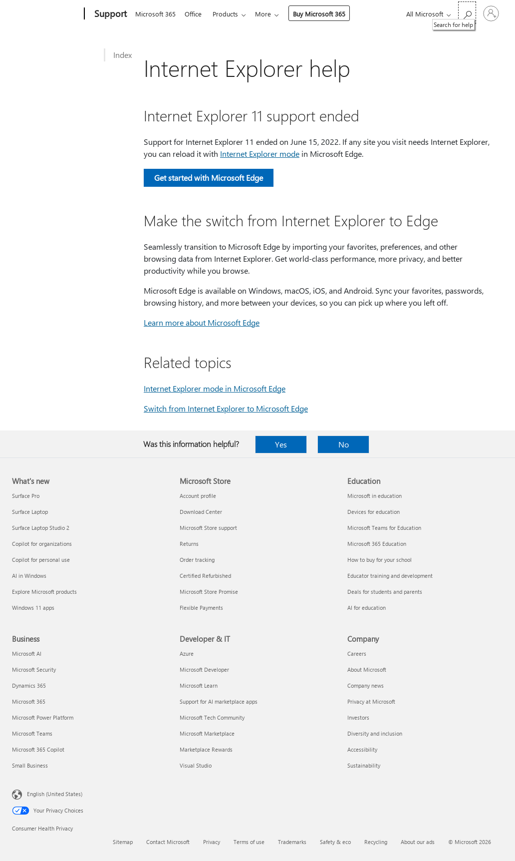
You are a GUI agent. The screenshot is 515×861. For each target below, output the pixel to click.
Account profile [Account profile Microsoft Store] (198, 495)
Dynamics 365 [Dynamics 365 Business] (29, 685)
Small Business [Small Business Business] (30, 765)
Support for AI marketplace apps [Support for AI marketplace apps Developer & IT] (219, 701)
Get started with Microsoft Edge (208, 177)
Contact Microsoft (168, 842)
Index (122, 54)
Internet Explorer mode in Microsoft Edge (214, 388)
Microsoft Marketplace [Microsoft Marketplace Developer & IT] (207, 733)
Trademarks (292, 842)
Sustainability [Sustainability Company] (363, 765)
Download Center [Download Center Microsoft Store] (201, 511)
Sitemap (123, 842)
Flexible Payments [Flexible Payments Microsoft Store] (201, 607)
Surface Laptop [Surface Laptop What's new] (30, 511)
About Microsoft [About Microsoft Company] (366, 669)
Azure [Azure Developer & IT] (187, 653)
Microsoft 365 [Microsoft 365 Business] (28, 701)
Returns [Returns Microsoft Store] (189, 543)
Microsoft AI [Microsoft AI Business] (26, 653)
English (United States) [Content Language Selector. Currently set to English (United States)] (54, 794)
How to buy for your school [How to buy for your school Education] (379, 559)
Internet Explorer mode (259, 153)
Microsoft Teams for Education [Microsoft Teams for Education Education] (384, 527)
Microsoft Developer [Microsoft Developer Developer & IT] (204, 669)
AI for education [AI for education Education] (366, 607)
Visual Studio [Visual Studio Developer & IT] (196, 765)
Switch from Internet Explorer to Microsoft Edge (226, 408)
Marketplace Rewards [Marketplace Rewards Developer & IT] (206, 749)
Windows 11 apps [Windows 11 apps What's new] (33, 607)
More (269, 13)
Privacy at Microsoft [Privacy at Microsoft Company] (371, 701)
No (343, 444)
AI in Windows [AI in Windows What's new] (29, 575)
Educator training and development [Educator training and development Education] (390, 575)
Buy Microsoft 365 (325, 13)
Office (195, 13)
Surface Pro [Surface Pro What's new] (25, 495)
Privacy (211, 842)
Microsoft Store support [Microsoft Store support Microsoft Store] (208, 527)
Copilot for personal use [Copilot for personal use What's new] (41, 559)
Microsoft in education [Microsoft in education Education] (374, 495)
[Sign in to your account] (491, 13)
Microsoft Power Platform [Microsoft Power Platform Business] (42, 717)
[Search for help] (467, 12)
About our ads (418, 842)
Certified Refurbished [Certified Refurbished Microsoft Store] (205, 575)
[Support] (109, 13)
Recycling (375, 842)
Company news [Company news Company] (365, 685)
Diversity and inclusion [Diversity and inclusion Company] (374, 733)
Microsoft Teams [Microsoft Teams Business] (32, 733)
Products (229, 13)
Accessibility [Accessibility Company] (362, 749)
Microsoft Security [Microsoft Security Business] (34, 669)
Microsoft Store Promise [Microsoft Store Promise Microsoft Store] (209, 591)
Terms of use (249, 842)
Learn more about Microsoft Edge (201, 322)
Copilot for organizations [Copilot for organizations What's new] (42, 543)
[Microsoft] (46, 13)
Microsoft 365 (155, 13)
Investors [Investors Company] (358, 717)
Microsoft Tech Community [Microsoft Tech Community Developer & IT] (212, 717)
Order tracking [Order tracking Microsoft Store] (197, 559)
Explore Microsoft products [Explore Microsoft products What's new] (44, 591)
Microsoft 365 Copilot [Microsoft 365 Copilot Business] (38, 749)
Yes (281, 444)
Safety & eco (335, 842)
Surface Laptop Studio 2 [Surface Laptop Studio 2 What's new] (40, 527)
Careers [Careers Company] (356, 653)
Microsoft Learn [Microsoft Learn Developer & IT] (199, 685)
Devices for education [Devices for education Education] (373, 511)
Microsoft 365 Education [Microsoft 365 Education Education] (376, 543)
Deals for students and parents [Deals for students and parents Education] (384, 591)
